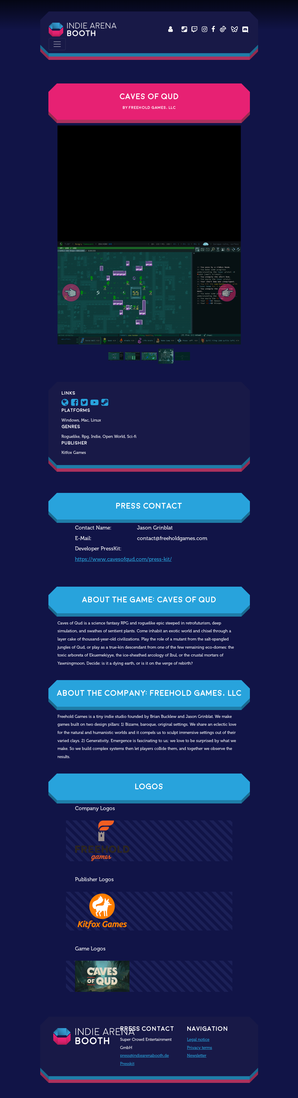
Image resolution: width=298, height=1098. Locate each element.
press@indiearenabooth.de (144, 1055)
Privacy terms (199, 1047)
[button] (71, 292)
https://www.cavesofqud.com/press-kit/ (123, 559)
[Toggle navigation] (57, 44)
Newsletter (196, 1055)
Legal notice (198, 1039)
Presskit (127, 1063)
